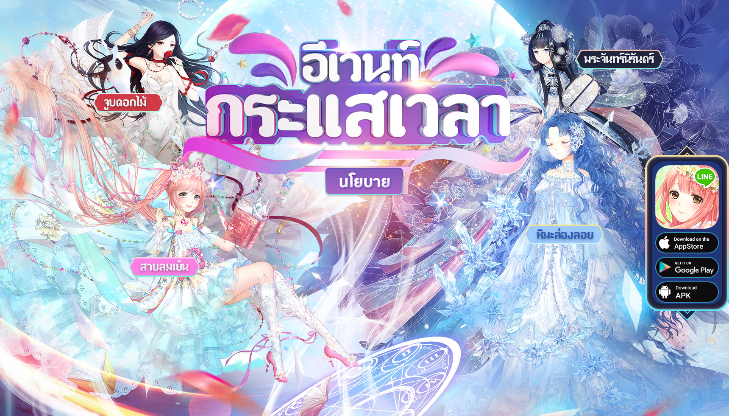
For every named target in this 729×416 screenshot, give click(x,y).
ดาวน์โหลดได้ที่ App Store (687, 242)
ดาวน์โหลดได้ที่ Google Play (687, 267)
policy (365, 182)
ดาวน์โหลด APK (687, 292)
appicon (687, 197)
